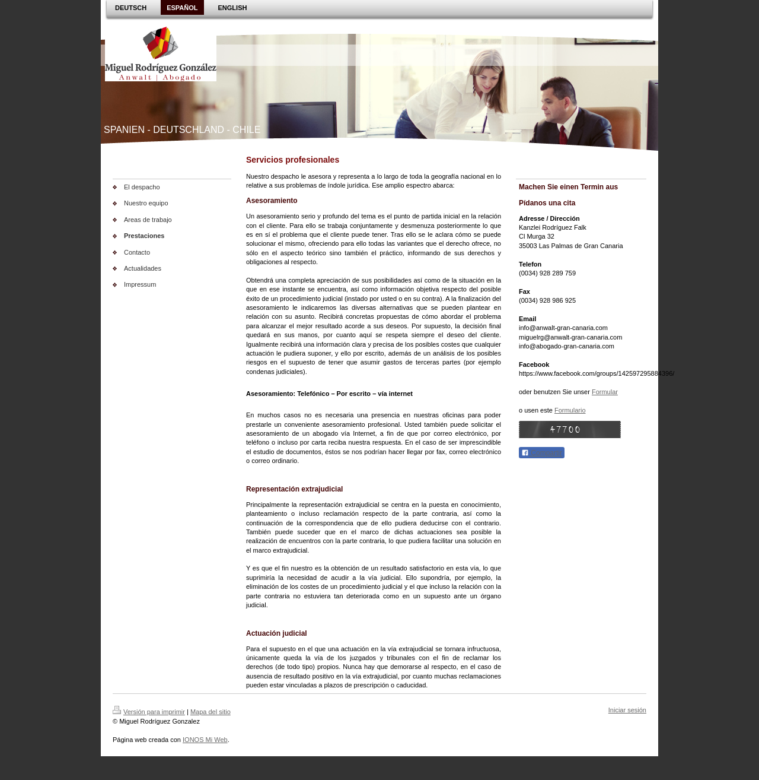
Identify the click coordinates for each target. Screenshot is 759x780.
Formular (605, 391)
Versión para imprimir (149, 711)
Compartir (541, 453)
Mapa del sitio (210, 711)
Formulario (570, 410)
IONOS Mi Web (205, 739)
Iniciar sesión (627, 710)
